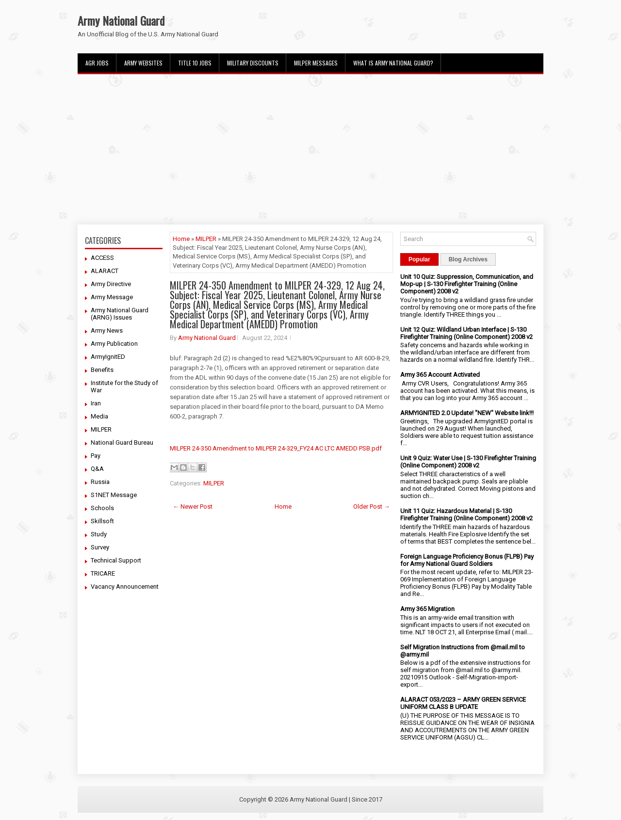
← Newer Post (192, 506)
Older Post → (371, 506)
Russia (100, 481)
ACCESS (102, 257)
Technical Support (116, 560)
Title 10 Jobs (195, 63)
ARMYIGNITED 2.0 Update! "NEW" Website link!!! (467, 413)
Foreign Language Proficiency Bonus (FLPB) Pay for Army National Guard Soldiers (467, 560)
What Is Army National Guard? (393, 63)
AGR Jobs (97, 63)
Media (99, 416)
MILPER (101, 429)
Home (181, 238)
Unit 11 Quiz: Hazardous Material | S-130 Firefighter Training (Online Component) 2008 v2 (466, 514)
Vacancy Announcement (125, 586)
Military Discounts (252, 63)
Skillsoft (102, 521)
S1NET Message (114, 494)
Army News (107, 330)
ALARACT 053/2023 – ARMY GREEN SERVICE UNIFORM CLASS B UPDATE (463, 703)
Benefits (102, 369)
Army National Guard (121, 20)
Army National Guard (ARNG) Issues (119, 313)
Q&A (97, 468)
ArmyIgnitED (108, 356)
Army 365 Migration (427, 608)
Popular (419, 259)
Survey (100, 547)
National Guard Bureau (122, 442)
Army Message (112, 297)
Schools (102, 508)
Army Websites (143, 63)
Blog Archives (468, 259)
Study (99, 534)
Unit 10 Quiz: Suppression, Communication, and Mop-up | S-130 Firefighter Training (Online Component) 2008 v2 (466, 284)
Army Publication (114, 343)
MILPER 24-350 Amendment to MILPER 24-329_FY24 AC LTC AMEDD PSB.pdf (276, 448)
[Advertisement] (310, 149)
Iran (96, 403)
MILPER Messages (316, 63)
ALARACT (104, 270)
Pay (95, 455)
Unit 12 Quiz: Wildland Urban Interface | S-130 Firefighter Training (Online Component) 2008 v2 (466, 333)
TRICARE (103, 573)
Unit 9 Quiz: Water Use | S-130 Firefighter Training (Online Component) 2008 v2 (468, 461)
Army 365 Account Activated (440, 374)
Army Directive (111, 284)
